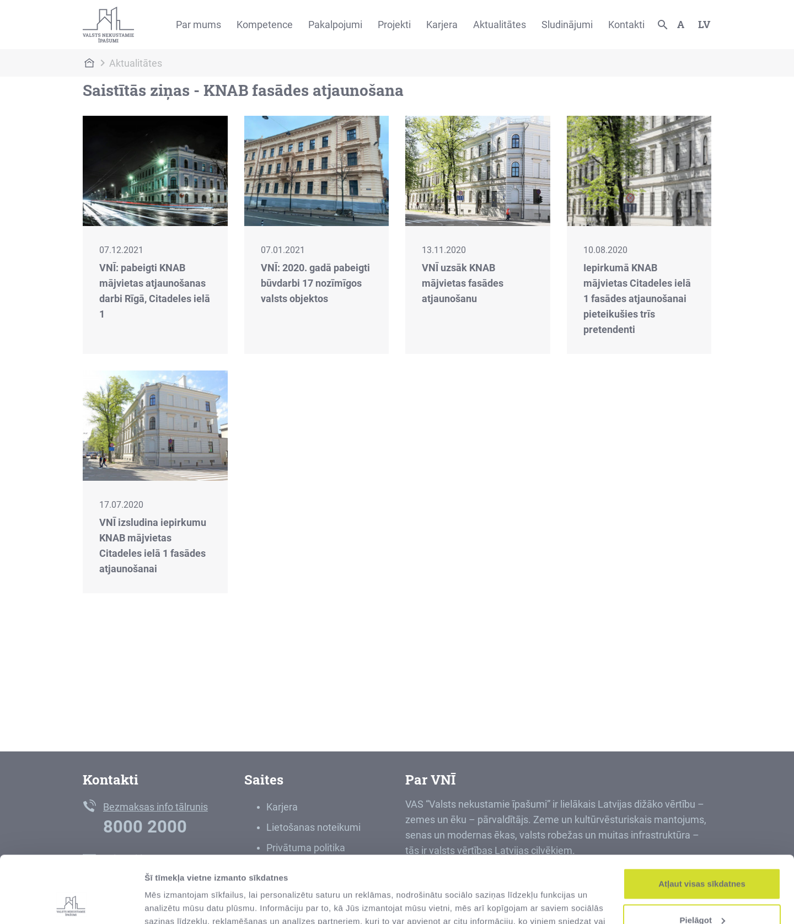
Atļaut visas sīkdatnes (701, 821)
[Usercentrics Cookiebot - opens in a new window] (71, 902)
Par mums (198, 24)
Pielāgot (702, 857)
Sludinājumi (567, 24)
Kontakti (626, 24)
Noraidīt (702, 893)
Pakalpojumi (335, 24)
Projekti (394, 24)
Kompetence (265, 24)
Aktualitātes (499, 24)
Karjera (442, 24)
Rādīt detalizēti (173, 902)
